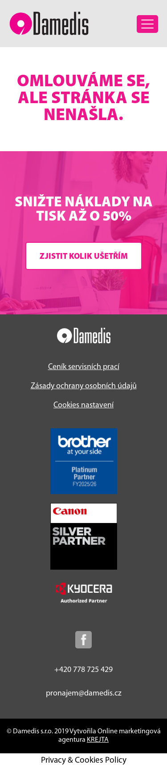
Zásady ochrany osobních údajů (84, 386)
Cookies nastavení (83, 405)
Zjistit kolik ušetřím (84, 257)
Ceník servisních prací (83, 367)
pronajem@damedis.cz (84, 693)
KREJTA (98, 740)
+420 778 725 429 (83, 670)
